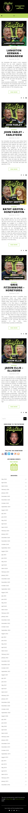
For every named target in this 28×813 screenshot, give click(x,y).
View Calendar (14, 462)
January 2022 (4, 657)
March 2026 (4, 486)
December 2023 (5, 578)
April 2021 (4, 688)
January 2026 (4, 493)
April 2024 (4, 565)
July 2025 (3, 513)
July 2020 (3, 719)
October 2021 (5, 668)
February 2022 (5, 654)
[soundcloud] (16, 810)
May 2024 (4, 561)
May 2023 (4, 602)
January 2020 (4, 740)
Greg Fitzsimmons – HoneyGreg (14, 287)
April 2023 (4, 606)
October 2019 (5, 750)
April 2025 (4, 524)
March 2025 (4, 527)
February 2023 (5, 613)
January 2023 (4, 616)
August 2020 (4, 716)
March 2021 (4, 692)
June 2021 (4, 681)
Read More (14, 92)
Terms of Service (19, 799)
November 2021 (5, 664)
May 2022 (4, 644)
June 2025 (4, 517)
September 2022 (5, 630)
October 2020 (5, 709)
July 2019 (3, 760)
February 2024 (5, 572)
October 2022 (5, 626)
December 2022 (5, 620)
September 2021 (5, 671)
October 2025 (5, 503)
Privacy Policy (9, 799)
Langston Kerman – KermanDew (14, 53)
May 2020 (4, 726)
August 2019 (4, 757)
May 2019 (4, 767)
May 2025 (4, 520)
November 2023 (5, 582)
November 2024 (5, 541)
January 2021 (4, 699)
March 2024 (4, 568)
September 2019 (5, 753)
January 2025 (4, 534)
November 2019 (5, 747)
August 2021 (4, 675)
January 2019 (4, 781)
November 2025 (5, 499)
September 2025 (5, 506)
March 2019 (4, 774)
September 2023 (5, 589)
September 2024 (5, 548)
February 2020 (5, 736)
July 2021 (3, 678)
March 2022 (4, 651)
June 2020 (4, 723)
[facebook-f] (11, 810)
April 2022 (4, 647)
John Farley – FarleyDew (14, 133)
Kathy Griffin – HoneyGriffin (14, 210)
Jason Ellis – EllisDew (14, 369)
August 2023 (4, 592)
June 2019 (4, 764)
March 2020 (4, 733)
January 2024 (4, 575)
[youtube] (9, 810)
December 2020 (5, 702)
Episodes (14, 48)
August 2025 (4, 510)
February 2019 (5, 778)
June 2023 (4, 599)
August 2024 (4, 551)
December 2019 (5, 743)
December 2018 (5, 784)
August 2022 (4, 633)
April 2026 (4, 482)
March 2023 (4, 609)
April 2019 (4, 771)
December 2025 (5, 496)
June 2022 (4, 640)
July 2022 (3, 637)
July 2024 (3, 554)
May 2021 (4, 685)
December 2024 (5, 537)
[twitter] (14, 810)
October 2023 (5, 585)
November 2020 (5, 705)
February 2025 (5, 530)
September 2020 (5, 712)
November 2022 (5, 623)
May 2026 (4, 479)
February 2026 (5, 489)
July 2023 (3, 596)
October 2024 (5, 544)
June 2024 (4, 558)
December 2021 (5, 661)
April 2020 (4, 729)
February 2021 (5, 695)
